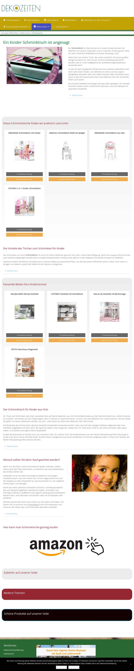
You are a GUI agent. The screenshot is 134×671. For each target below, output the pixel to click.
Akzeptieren (61, 667)
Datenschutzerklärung (13, 650)
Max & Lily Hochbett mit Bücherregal (110, 294)
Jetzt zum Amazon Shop (24, 179)
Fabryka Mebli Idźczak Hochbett (24, 294)
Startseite (4, 33)
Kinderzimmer (25, 33)
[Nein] (130, 664)
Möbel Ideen (14, 33)
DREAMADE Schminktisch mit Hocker (24, 133)
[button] (99, 95)
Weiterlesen (73, 667)
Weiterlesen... (78, 95)
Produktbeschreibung (24, 174)
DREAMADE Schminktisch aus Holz (109, 133)
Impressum (9, 653)
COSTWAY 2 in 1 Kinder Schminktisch (24, 188)
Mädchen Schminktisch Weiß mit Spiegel (67, 133)
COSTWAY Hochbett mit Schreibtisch (67, 294)
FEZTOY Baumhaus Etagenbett (24, 349)
